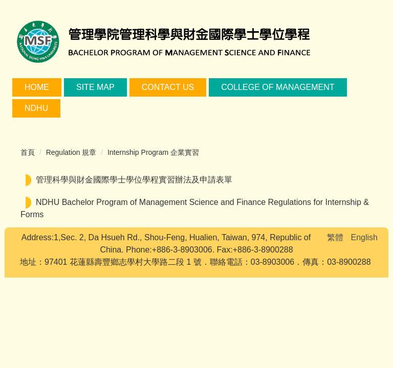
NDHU (36, 108)
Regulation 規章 (71, 152)
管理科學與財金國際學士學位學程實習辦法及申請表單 (134, 179)
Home (37, 87)
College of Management (277, 87)
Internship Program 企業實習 (153, 152)
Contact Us (168, 87)
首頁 (27, 152)
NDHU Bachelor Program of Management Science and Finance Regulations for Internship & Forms (194, 208)
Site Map (95, 87)
